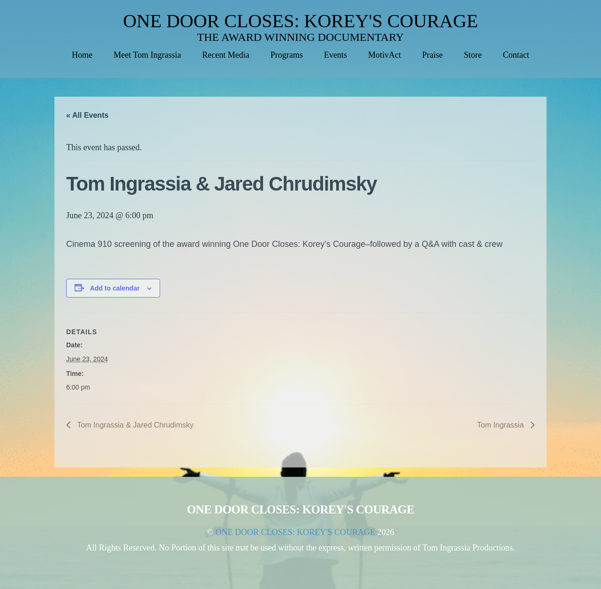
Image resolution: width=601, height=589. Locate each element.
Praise (432, 55)
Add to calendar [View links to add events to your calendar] (115, 288)
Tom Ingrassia (501, 425)
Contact (516, 55)
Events (335, 55)
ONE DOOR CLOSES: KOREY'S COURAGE (300, 20)
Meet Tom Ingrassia (147, 55)
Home (82, 55)
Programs (286, 55)
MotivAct (384, 55)
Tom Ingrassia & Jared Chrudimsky (134, 425)
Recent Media (225, 55)
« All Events (87, 115)
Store (473, 55)
